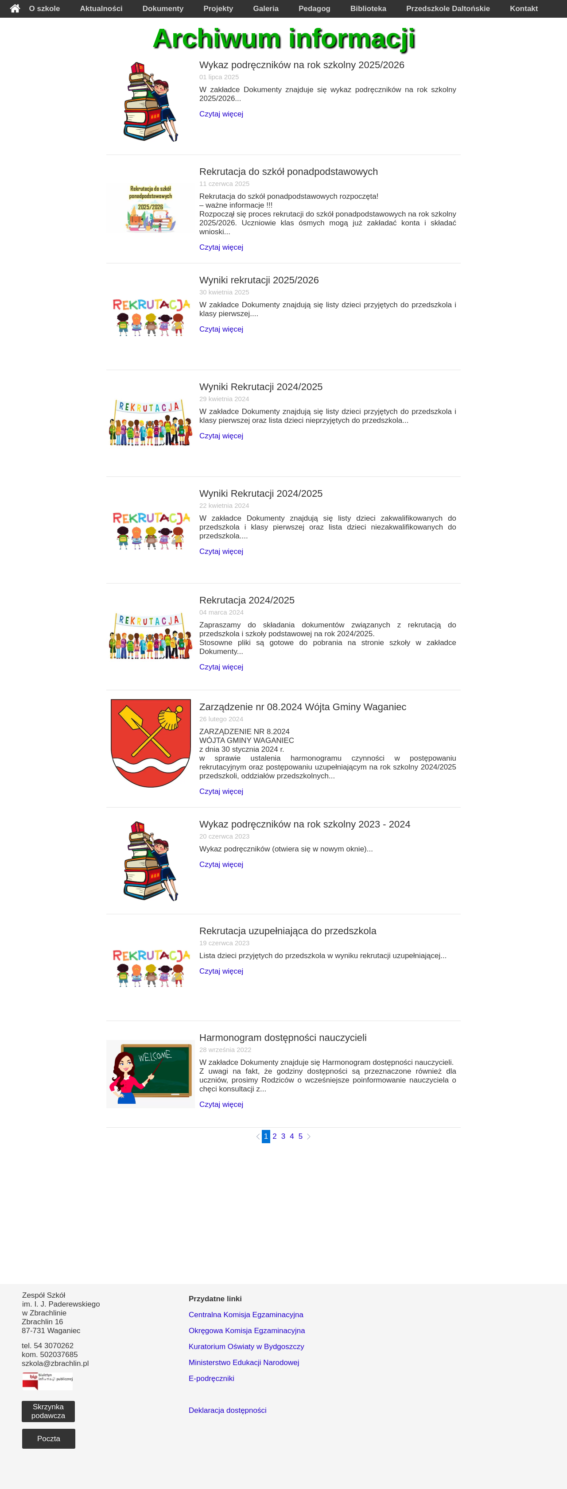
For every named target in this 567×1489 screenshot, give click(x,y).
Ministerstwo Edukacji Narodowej (244, 1362)
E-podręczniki (211, 1378)
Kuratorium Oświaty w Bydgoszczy (246, 1346)
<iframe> (444, 1356)
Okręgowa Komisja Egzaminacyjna (247, 1331)
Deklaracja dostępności (228, 1410)
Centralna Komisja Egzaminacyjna (246, 1315)
